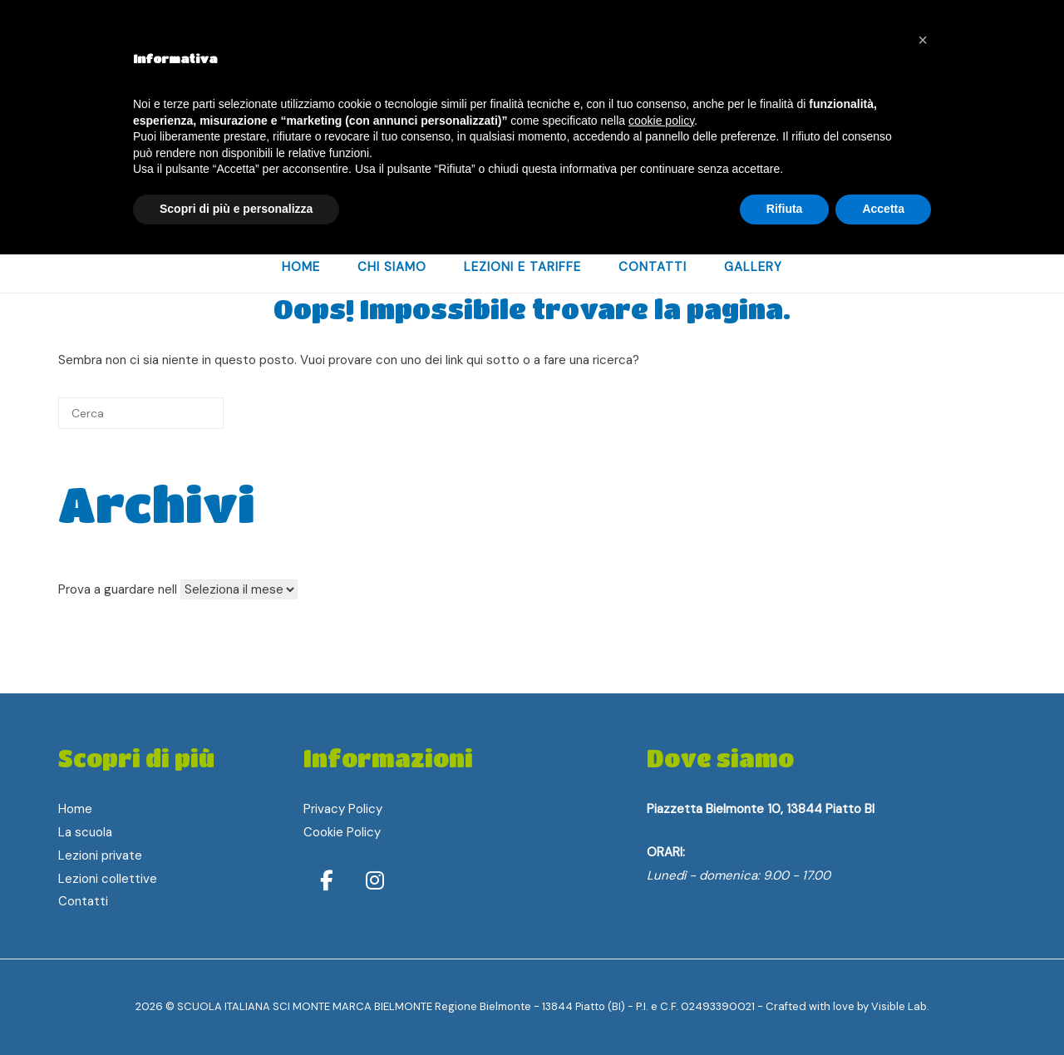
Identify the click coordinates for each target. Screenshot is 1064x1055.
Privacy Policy (342, 809)
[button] (922, 40)
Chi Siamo (391, 267)
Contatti (652, 267)
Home (75, 809)
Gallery (753, 267)
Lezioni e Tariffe (522, 267)
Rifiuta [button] (784, 208)
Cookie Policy (342, 832)
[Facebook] (329, 881)
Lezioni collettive (107, 878)
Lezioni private (100, 855)
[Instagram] (374, 881)
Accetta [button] (883, 208)
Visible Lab (899, 1006)
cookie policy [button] (661, 120)
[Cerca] (141, 413)
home (301, 267)
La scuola (85, 832)
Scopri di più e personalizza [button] (236, 208)
